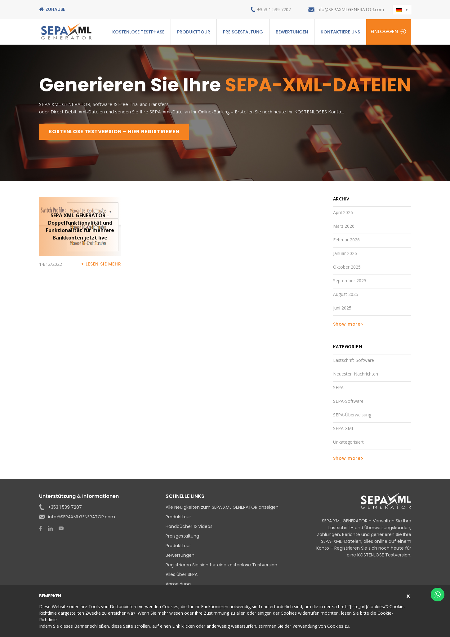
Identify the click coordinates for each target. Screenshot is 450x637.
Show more (347, 324)
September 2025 (349, 280)
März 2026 (343, 226)
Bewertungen (292, 32)
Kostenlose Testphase (138, 32)
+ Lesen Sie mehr (101, 264)
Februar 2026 (346, 240)
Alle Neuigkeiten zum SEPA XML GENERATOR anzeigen (222, 507)
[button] (402, 9)
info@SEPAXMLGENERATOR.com (350, 9)
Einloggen (384, 31)
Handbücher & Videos (189, 526)
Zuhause (55, 9)
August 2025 (345, 294)
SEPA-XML (343, 428)
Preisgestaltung (243, 32)
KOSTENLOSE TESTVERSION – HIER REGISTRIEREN (114, 131)
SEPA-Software (348, 401)
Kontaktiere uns (340, 32)
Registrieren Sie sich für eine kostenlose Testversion (221, 565)
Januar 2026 (345, 253)
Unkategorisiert (348, 442)
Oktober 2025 (347, 267)
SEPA (338, 387)
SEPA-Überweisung (352, 415)
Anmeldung (178, 584)
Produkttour (193, 32)
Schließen (409, 595)
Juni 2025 (342, 308)
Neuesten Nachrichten (355, 374)
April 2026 (343, 212)
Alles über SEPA (182, 574)
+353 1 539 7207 (274, 9)
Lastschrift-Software (353, 360)
